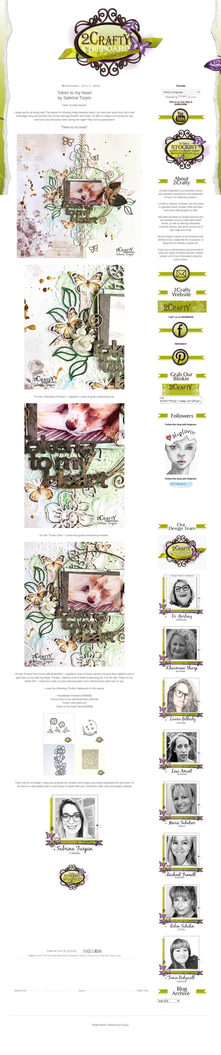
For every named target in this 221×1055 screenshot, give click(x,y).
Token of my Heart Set (98, 955)
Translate (187, 97)
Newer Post (20, 990)
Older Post (142, 990)
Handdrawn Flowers (77, 955)
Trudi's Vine (115, 955)
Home (82, 990)
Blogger (124, 1026)
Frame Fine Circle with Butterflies (51, 955)
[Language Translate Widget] (180, 92)
